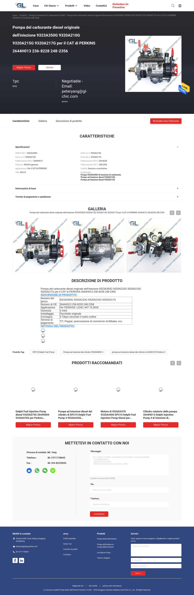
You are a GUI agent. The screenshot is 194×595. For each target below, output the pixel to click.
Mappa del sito (78, 586)
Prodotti (23, 15)
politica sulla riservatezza (111, 586)
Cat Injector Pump (104, 553)
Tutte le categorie (103, 558)
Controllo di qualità (70, 549)
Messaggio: (96, 451)
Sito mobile (93, 586)
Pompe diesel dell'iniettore (107, 539)
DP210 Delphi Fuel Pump (43, 352)
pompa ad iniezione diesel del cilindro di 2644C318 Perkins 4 (138, 352)
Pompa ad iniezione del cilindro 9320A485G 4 (83, 352)
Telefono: (95, 498)
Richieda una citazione (166, 120)
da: (92, 484)
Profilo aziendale (69, 539)
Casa (15, 15)
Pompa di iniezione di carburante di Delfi (47, 15)
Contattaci (99, 514)
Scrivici (49, 67)
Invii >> (138, 573)
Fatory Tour (67, 544)
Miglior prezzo (24, 67)
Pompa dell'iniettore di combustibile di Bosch (105, 545)
